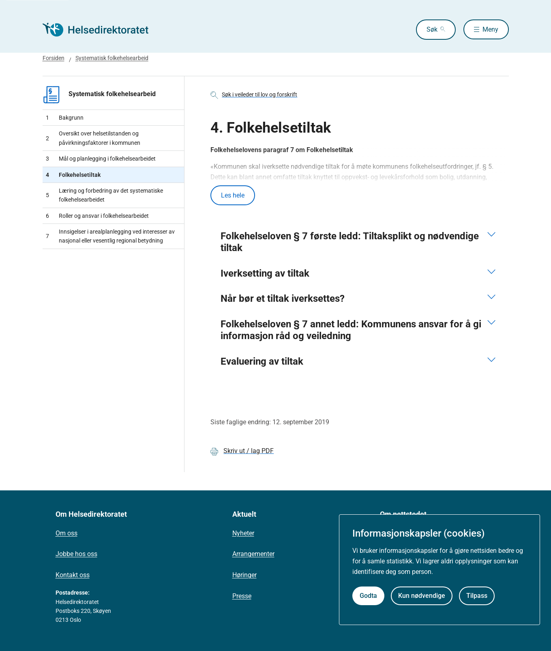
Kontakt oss (73, 575)
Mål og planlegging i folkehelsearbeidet (101, 158)
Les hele (232, 195)
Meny (490, 29)
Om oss (66, 533)
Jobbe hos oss (76, 554)
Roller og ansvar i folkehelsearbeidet (97, 215)
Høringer (244, 575)
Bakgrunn (65, 117)
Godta (368, 595)
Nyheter (243, 533)
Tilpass (476, 595)
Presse (241, 596)
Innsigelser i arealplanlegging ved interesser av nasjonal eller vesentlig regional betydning (110, 236)
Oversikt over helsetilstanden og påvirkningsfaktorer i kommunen (93, 138)
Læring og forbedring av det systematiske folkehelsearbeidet (104, 195)
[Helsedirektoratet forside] (101, 30)
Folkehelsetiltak (73, 174)
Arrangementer (253, 554)
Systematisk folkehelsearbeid (111, 58)
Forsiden (53, 58)
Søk (431, 29)
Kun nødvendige (421, 595)
